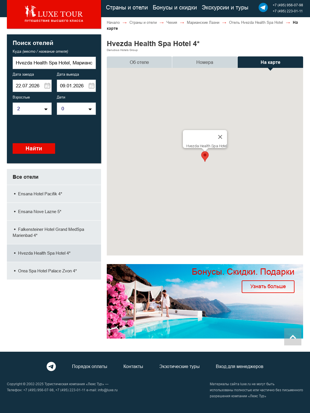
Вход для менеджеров (240, 366)
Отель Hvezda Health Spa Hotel (256, 22)
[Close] (220, 137)
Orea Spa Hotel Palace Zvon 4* (45, 270)
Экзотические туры (179, 366)
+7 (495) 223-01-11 (288, 11)
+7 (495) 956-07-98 (288, 5)
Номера (204, 62)
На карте (270, 62)
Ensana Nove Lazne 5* (37, 211)
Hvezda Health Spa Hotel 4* (42, 253)
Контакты (133, 366)
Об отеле (139, 62)
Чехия (171, 22)
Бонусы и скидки (175, 7)
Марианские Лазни (203, 22)
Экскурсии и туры (225, 7)
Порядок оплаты (89, 366)
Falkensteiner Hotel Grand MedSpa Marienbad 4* (48, 232)
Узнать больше (268, 286)
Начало (113, 22)
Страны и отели (127, 7)
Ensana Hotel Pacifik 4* (37, 193)
